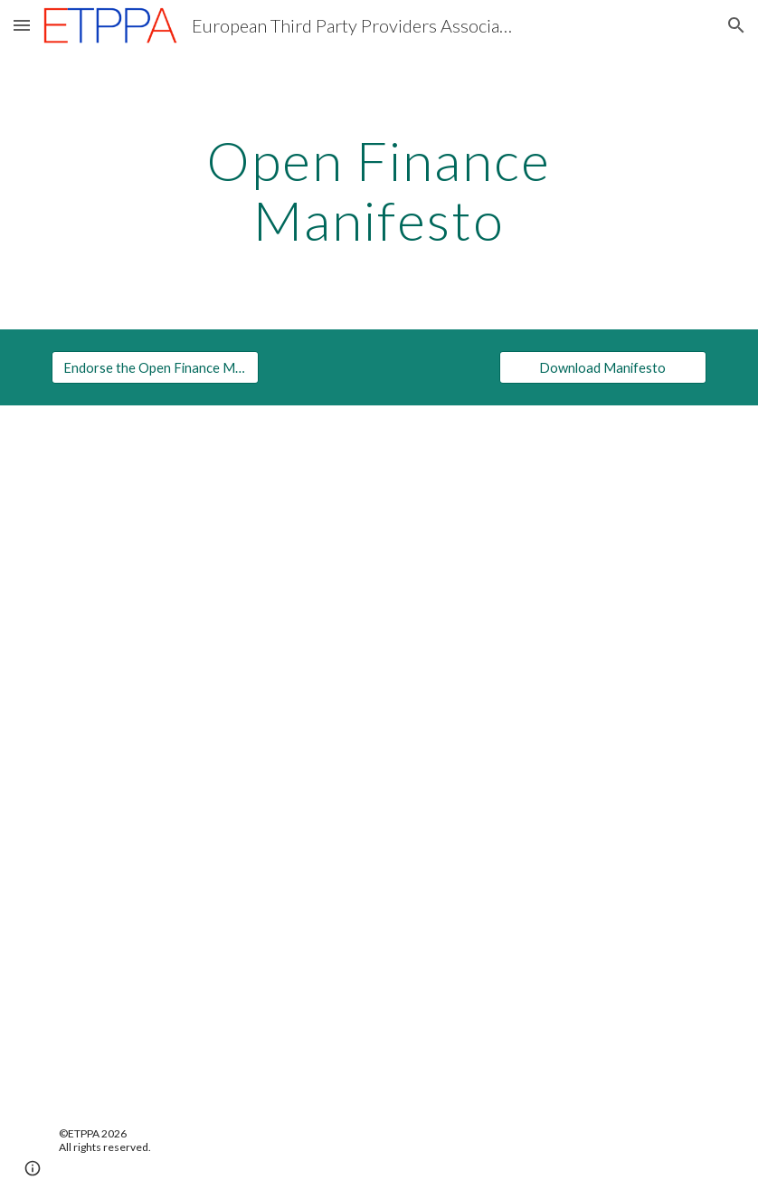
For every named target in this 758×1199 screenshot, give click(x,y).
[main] (379, 190)
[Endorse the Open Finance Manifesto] (155, 367)
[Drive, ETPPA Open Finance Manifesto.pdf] (379, 752)
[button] (21, 25)
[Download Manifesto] (603, 367)
